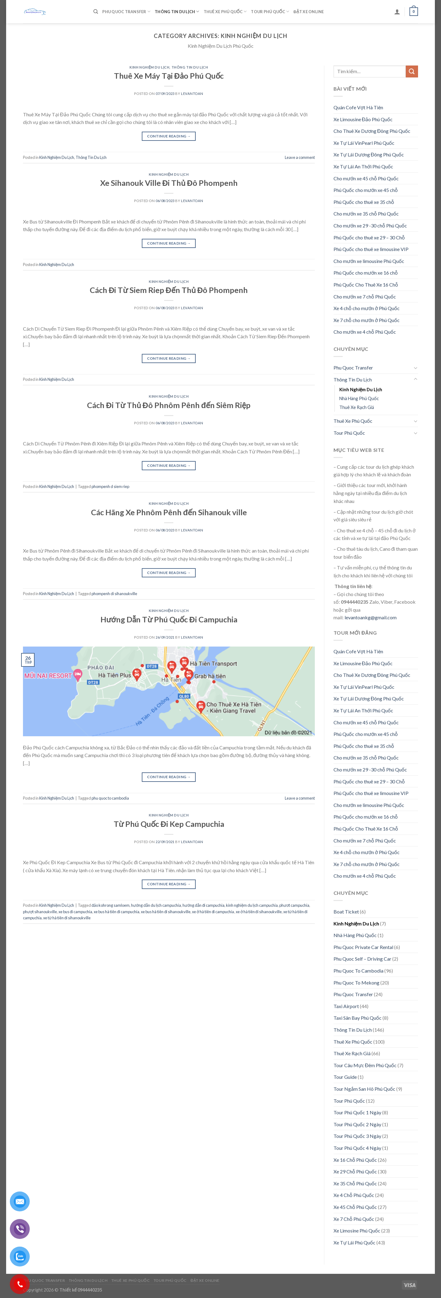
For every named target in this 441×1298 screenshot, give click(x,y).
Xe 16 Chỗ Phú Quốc (355, 1160)
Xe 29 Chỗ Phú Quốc (355, 1171)
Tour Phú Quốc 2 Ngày (357, 1124)
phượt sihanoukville (40, 911)
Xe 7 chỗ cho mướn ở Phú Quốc (367, 320)
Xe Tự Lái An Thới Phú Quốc (363, 166)
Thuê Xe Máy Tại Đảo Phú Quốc (169, 75)
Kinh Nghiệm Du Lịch (149, 67)
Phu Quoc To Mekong (356, 982)
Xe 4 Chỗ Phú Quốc (354, 1195)
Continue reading (169, 136)
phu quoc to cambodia (110, 798)
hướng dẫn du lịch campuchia (156, 905)
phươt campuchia (294, 905)
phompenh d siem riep (110, 486)
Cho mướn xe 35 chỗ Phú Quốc (366, 213)
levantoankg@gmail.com (371, 617)
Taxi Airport (346, 1006)
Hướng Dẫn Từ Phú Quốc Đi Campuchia (168, 619)
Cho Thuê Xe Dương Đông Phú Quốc (372, 131)
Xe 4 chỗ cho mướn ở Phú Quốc (367, 308)
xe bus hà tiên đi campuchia (116, 911)
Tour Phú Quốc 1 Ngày (357, 1112)
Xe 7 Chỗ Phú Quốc (354, 1219)
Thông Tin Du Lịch (177, 11)
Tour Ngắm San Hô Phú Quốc (364, 1089)
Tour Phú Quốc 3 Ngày (357, 1136)
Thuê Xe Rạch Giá (356, 407)
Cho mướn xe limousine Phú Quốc (369, 261)
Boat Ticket (346, 911)
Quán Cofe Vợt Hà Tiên (358, 107)
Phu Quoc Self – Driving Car (362, 959)
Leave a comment (300, 157)
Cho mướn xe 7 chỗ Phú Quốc (365, 296)
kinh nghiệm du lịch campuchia (252, 905)
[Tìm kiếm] (95, 11)
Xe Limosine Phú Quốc (357, 1230)
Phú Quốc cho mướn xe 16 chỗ (366, 273)
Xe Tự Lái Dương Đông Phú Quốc (369, 154)
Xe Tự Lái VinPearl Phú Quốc (364, 143)
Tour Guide (345, 1077)
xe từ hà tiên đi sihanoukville (67, 917)
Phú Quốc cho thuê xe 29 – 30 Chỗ (369, 237)
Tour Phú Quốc (270, 11)
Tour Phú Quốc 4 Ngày (357, 1148)
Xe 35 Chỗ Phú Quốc (355, 1183)
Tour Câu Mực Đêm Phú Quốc (365, 1065)
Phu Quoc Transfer (126, 11)
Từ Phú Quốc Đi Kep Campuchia (169, 823)
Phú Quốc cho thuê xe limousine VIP (371, 249)
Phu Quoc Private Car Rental (363, 947)
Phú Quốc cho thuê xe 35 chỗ (364, 202)
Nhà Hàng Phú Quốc (359, 398)
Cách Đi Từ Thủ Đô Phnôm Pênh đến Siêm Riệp (169, 405)
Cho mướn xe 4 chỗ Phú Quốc (365, 332)
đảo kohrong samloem (111, 905)
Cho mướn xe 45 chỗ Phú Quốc (366, 178)
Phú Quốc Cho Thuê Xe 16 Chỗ (366, 284)
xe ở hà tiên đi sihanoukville (259, 911)
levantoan (192, 94)
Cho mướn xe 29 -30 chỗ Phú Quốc (370, 225)
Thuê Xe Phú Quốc (225, 11)
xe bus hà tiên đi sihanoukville (165, 911)
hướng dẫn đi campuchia (203, 905)
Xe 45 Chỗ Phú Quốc (355, 1207)
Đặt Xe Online (308, 11)
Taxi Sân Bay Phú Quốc (358, 1018)
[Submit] (412, 71)
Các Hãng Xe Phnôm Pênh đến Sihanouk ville (169, 512)
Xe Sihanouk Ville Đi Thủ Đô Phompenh (169, 182)
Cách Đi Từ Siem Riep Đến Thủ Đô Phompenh (169, 289)
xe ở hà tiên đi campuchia (213, 911)
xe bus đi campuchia (75, 911)
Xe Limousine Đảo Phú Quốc (363, 119)
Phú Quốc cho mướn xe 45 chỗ (366, 190)
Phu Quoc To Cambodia (358, 971)
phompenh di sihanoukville (114, 593)
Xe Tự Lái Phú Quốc (354, 1242)
